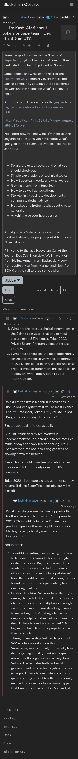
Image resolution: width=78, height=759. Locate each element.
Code (7, 743)
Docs (7, 735)
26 (6, 45)
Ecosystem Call (15, 78)
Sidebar (12, 280)
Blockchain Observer (22, 4)
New (54, 290)
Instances (10, 726)
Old (65, 290)
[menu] (72, 4)
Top (18, 290)
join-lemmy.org (14, 751)
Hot (8, 290)
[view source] (48, 45)
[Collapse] (7, 318)
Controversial (36, 290)
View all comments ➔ (18, 309)
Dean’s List (48, 623)
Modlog (9, 718)
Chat (8, 299)
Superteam (12, 60)
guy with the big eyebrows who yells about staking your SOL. (38, 107)
